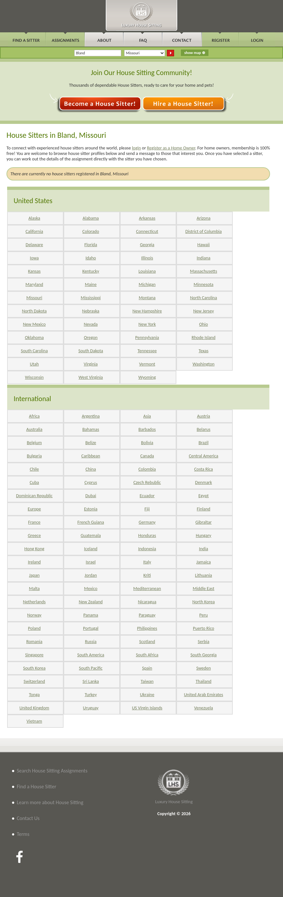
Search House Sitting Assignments (52, 771)
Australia (34, 429)
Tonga (34, 694)
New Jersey (203, 311)
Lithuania (203, 575)
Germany (147, 522)
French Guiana (90, 522)
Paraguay (147, 615)
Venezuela (203, 708)
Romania (34, 641)
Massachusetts (203, 271)
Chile (34, 469)
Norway (34, 615)
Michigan (147, 284)
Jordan (91, 575)
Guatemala (91, 535)
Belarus (203, 429)
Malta (34, 588)
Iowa (34, 258)
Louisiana (147, 271)
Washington (204, 364)
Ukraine (147, 694)
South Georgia (203, 655)
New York (147, 324)
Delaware (34, 244)
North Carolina (203, 298)
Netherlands (34, 602)
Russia (91, 641)
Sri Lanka (91, 681)
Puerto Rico (203, 628)
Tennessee (147, 351)
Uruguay (91, 708)
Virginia (91, 364)
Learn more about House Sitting (50, 802)
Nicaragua (147, 602)
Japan (34, 575)
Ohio (203, 324)
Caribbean (90, 456)
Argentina (91, 416)
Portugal (91, 628)
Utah (34, 364)
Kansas (34, 271)
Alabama (91, 218)
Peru (203, 615)
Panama (90, 615)
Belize (90, 442)
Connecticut (147, 231)
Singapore (34, 655)
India (203, 549)
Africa (34, 416)
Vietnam (34, 721)
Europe (34, 509)
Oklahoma (34, 337)
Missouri (34, 298)
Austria (203, 416)
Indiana (203, 258)
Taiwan (147, 681)
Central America (203, 456)
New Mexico (34, 324)
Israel (91, 562)
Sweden (203, 668)
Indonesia (147, 549)
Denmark (203, 482)
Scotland (147, 641)
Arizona (203, 218)
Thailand (203, 681)
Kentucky (90, 271)
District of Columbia (203, 231)
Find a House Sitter (36, 786)
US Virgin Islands (147, 708)
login (136, 148)
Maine (91, 284)
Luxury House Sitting (174, 801)
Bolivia (147, 442)
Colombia (147, 469)
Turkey (91, 694)
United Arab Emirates (203, 694)
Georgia (147, 244)
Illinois (147, 258)
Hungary (203, 535)
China (91, 469)
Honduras (147, 535)
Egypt (203, 495)
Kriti (147, 575)
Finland (203, 509)
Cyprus (90, 482)
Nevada (91, 324)
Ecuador (147, 495)
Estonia (90, 509)
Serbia (203, 641)
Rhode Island (203, 337)
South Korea (34, 668)
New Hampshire (147, 311)
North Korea (203, 602)
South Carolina (34, 351)
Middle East (204, 588)
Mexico (90, 588)
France (34, 522)
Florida (90, 244)
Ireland (34, 562)
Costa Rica (203, 469)
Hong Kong (34, 549)
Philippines (147, 628)
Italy (147, 562)
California (34, 231)
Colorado (90, 231)
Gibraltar (203, 522)
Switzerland (34, 681)
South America (90, 655)
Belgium (34, 442)
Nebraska (90, 311)
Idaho (91, 258)
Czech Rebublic (147, 482)
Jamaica (203, 562)
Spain (147, 668)
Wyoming (147, 377)
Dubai (90, 495)
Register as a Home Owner (171, 148)
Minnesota (203, 284)
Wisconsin (34, 377)
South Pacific (90, 668)
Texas (203, 351)
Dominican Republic (34, 495)
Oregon (91, 337)
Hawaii (203, 244)
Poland (34, 628)
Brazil (203, 442)
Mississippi (90, 298)
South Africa (147, 655)
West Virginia (90, 377)
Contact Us (28, 818)
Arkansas (147, 218)
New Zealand (91, 602)
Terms (23, 834)
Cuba (34, 482)
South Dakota (90, 351)
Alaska (34, 218)
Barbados (147, 429)
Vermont (147, 364)
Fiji (147, 509)
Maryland (34, 284)
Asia (147, 416)
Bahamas (90, 429)
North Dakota (34, 311)
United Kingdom (34, 708)
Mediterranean (147, 588)
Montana (147, 298)
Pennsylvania (147, 337)
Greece (34, 535)
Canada (147, 456)
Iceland (90, 549)
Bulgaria (34, 456)
